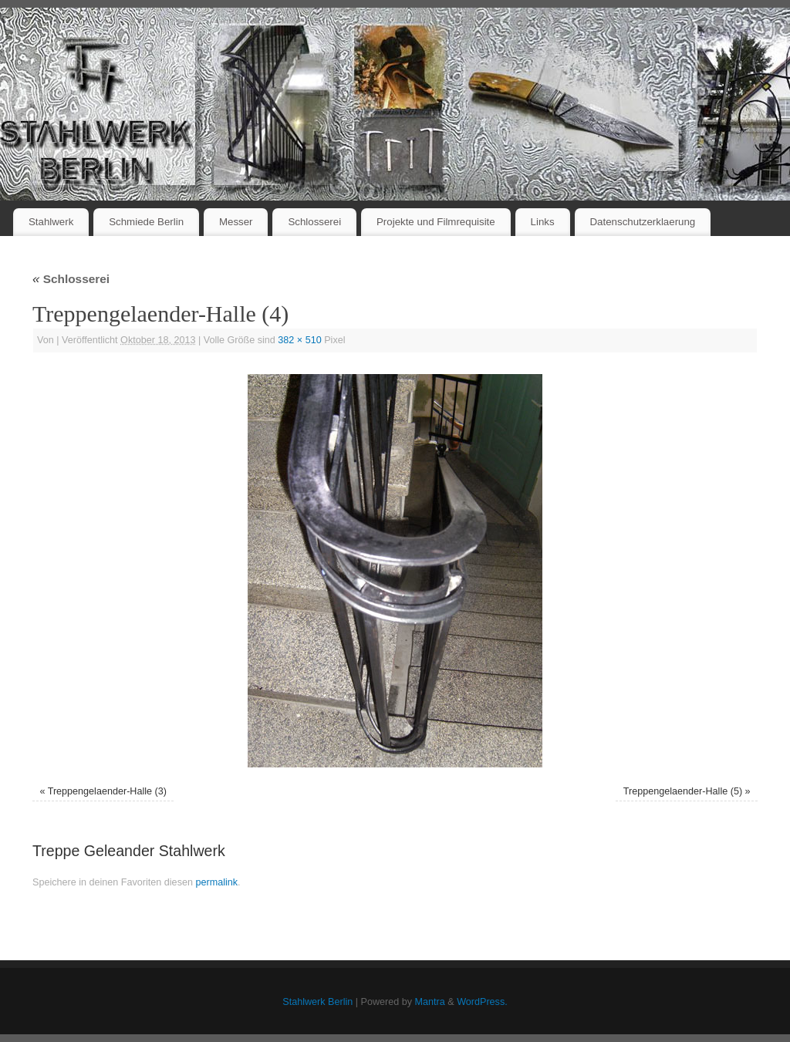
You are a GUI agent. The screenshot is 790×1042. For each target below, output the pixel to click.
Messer (236, 222)
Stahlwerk (51, 222)
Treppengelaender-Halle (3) (107, 791)
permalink (216, 882)
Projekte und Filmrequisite (435, 222)
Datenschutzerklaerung (643, 222)
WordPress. (482, 1001)
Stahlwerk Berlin (317, 1001)
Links (543, 222)
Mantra (430, 1001)
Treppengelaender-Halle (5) (682, 791)
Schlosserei (314, 222)
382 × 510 (299, 340)
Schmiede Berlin (146, 222)
